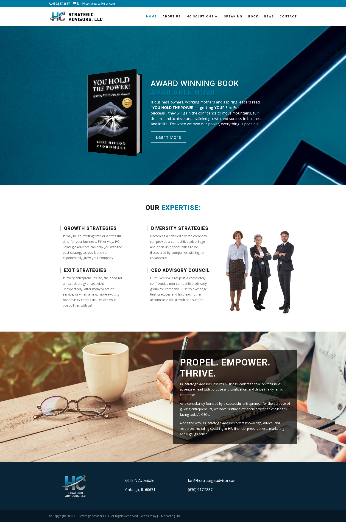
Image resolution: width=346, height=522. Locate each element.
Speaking (233, 16)
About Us (171, 16)
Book (253, 16)
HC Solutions (200, 16)
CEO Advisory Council (180, 270)
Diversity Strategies (179, 228)
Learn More (168, 137)
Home (151, 16)
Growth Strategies (90, 228)
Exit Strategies (85, 270)
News (269, 16)
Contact (288, 16)
